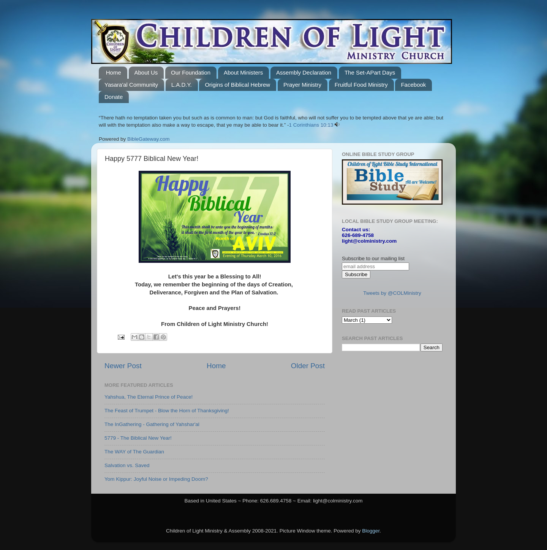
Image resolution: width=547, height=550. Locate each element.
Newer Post (123, 366)
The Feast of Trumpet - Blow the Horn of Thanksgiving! (166, 410)
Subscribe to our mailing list (373, 258)
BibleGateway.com (148, 139)
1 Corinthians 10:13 (311, 125)
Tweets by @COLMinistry (392, 293)
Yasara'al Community (131, 84)
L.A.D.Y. (181, 84)
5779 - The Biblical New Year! (138, 438)
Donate (113, 97)
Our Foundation (190, 72)
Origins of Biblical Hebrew (237, 84)
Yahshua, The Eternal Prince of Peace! (148, 397)
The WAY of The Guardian (134, 452)
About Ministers (243, 72)
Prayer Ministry (302, 84)
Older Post (308, 366)
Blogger (370, 531)
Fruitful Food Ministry (361, 84)
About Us (146, 72)
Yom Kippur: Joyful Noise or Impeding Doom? (156, 479)
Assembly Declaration (303, 72)
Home (113, 72)
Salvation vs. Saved (127, 465)
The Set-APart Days (370, 72)
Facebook (413, 84)
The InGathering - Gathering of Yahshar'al (151, 424)
